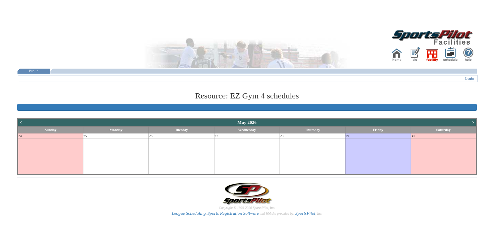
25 (85, 136)
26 (151, 136)
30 (413, 136)
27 (216, 136)
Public (33, 71)
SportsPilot (305, 213)
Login (469, 78)
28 (282, 136)
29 (347, 136)
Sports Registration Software (233, 213)
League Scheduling (188, 213)
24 (20, 136)
